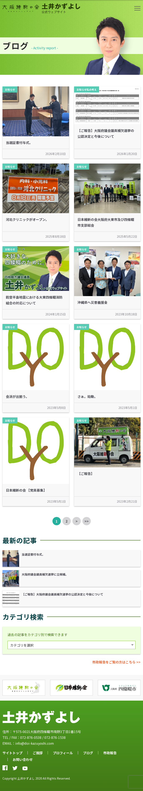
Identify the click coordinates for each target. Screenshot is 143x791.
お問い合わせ (23, 759)
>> (87, 521)
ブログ (88, 752)
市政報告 (110, 752)
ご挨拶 (38, 752)
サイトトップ (12, 752)
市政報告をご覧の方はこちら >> (116, 661)
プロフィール (63, 752)
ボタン (137, 8)
